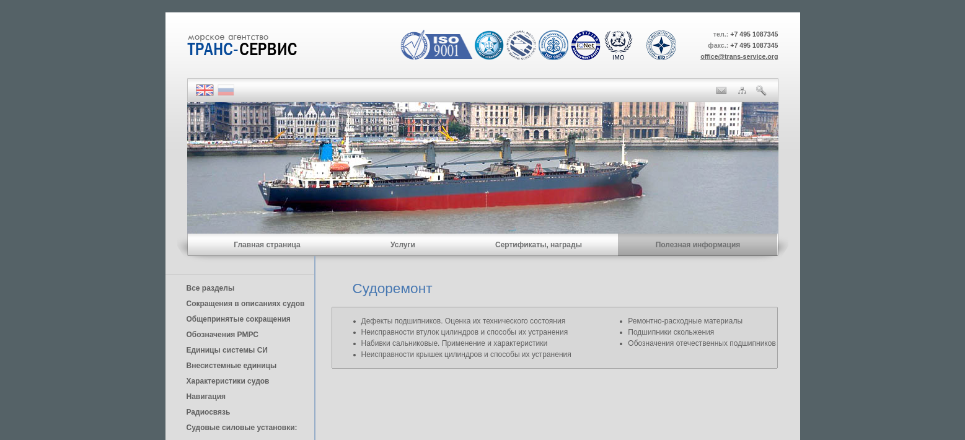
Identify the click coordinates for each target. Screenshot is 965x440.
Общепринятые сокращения (239, 319)
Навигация (206, 396)
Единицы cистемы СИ (227, 350)
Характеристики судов (228, 381)
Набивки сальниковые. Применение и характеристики (454, 343)
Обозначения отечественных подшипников (701, 343)
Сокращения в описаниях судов (246, 303)
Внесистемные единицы (232, 365)
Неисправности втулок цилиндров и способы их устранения (464, 332)
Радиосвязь (209, 412)
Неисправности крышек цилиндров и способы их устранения (466, 354)
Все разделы (211, 288)
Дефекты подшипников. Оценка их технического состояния (463, 321)
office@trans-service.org (739, 56)
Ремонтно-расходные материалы (685, 321)
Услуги (402, 244)
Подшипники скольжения (671, 332)
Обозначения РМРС (222, 334)
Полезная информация (698, 244)
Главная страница (267, 244)
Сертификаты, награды (538, 244)
